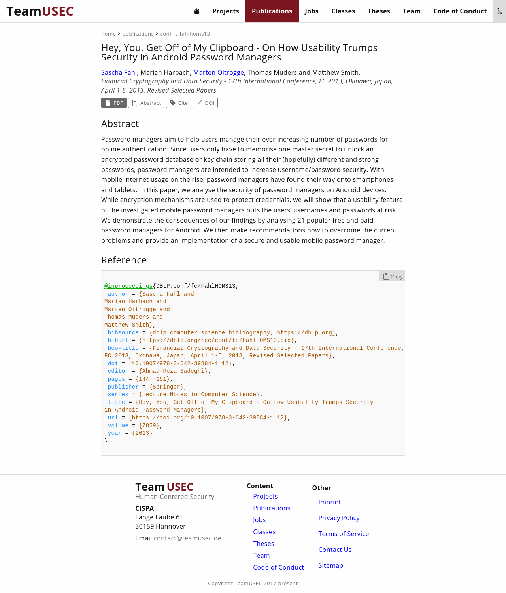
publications (138, 33)
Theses (379, 11)
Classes (343, 11)
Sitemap (330, 565)
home (108, 33)
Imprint (329, 502)
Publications (272, 11)
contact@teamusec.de (187, 538)
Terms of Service (343, 533)
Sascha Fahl (119, 72)
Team (412, 11)
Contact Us (334, 549)
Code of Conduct (460, 11)
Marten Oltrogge (218, 72)
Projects (226, 11)
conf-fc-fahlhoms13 (185, 33)
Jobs (312, 11)
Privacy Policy (339, 518)
